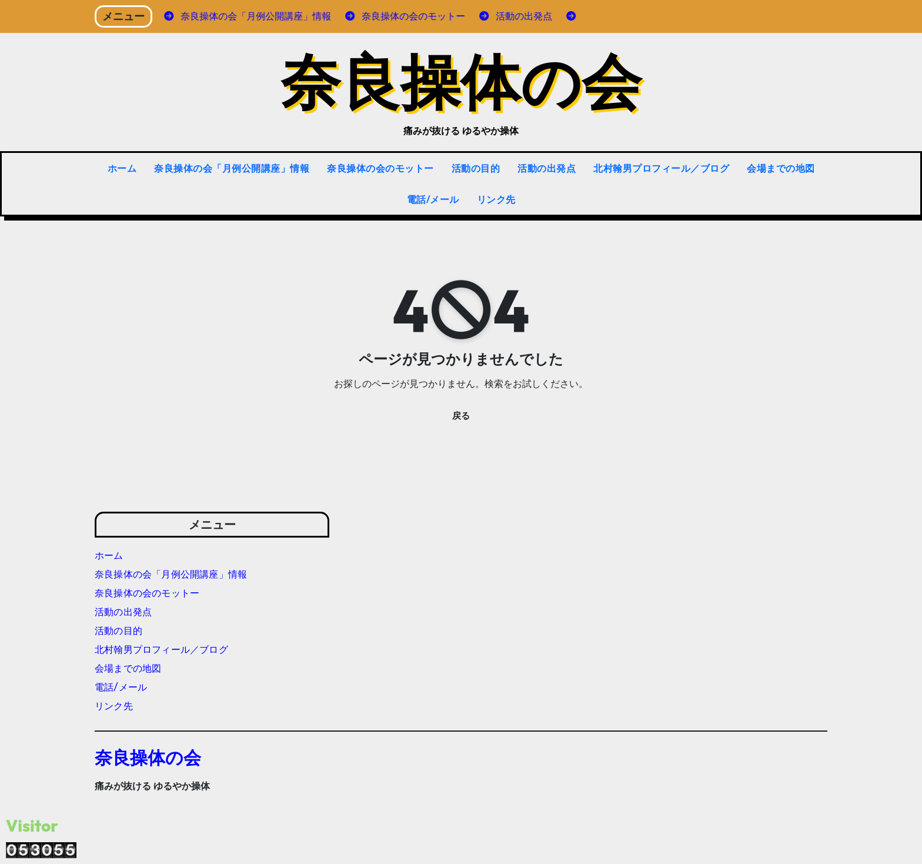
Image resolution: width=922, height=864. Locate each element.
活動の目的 (476, 168)
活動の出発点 (546, 168)
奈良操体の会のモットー (380, 168)
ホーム (122, 168)
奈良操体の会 (461, 80)
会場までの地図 (781, 168)
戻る (461, 416)
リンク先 (496, 199)
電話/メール (433, 199)
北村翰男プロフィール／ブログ (661, 168)
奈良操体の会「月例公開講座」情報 (231, 168)
